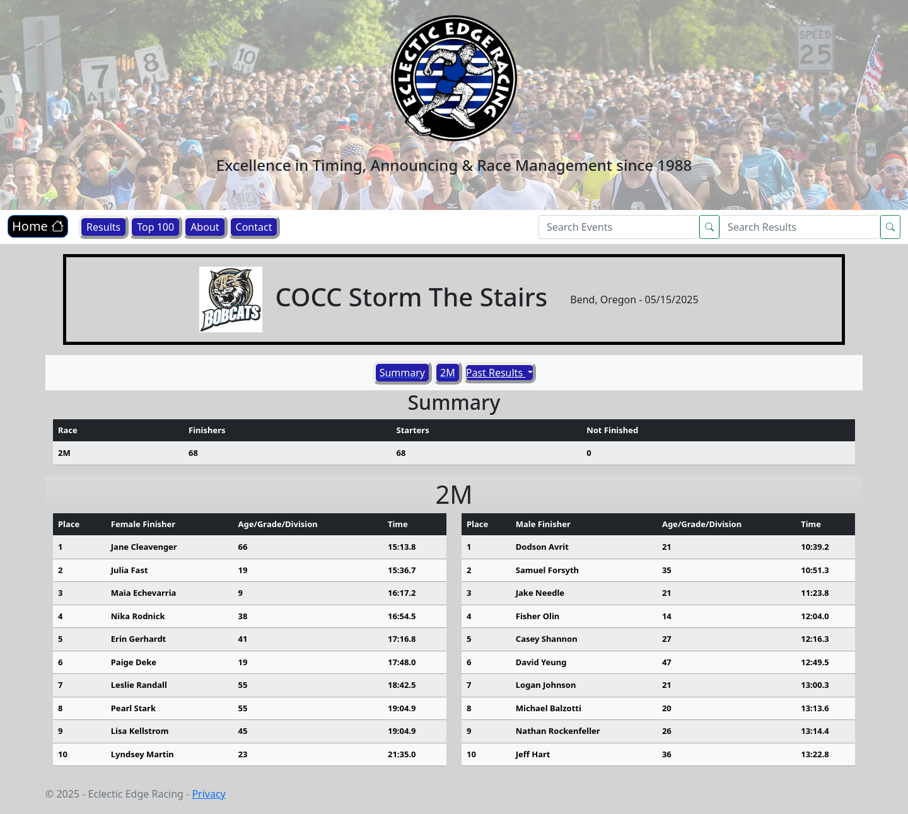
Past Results (496, 373)
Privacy (208, 794)
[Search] (618, 227)
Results (103, 227)
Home (38, 226)
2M (447, 373)
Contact (254, 227)
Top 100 (155, 227)
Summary (402, 373)
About (204, 227)
